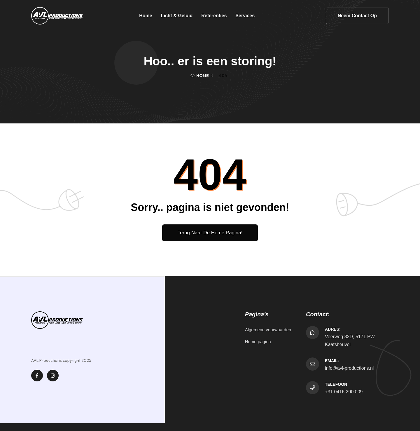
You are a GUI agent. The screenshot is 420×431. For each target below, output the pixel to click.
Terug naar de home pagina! (209, 232)
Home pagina (258, 341)
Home (145, 15)
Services (245, 15)
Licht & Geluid (176, 15)
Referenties (214, 15)
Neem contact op (357, 15)
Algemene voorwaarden (268, 329)
